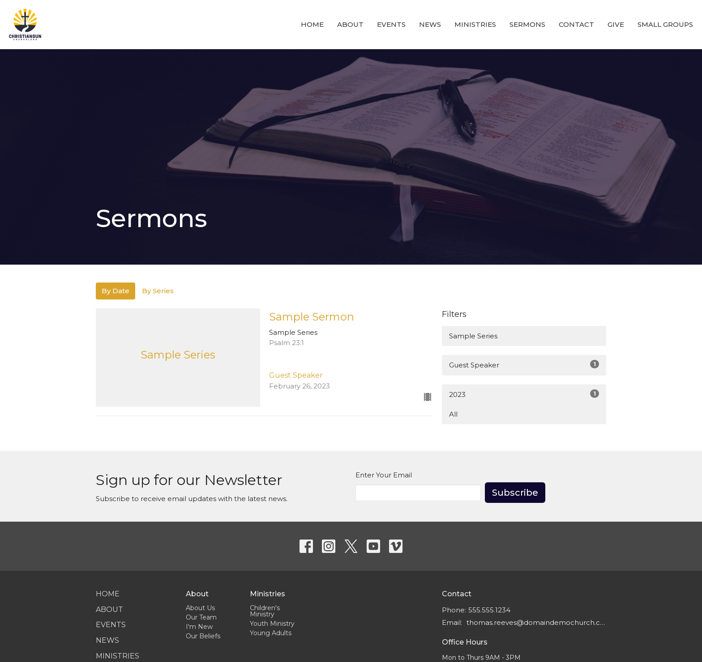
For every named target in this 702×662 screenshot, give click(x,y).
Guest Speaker (524, 364)
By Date (115, 291)
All (453, 414)
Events (391, 24)
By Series (158, 291)
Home (312, 24)
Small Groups (665, 24)
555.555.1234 (489, 610)
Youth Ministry (272, 624)
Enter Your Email (383, 475)
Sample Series (473, 336)
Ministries (475, 24)
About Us (200, 608)
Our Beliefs (203, 636)
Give (616, 24)
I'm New (199, 627)
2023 (524, 394)
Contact (576, 24)
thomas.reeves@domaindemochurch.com (536, 622)
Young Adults (270, 633)
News (430, 24)
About (350, 24)
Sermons (527, 24)
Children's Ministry (265, 611)
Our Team (201, 617)
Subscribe (515, 492)
